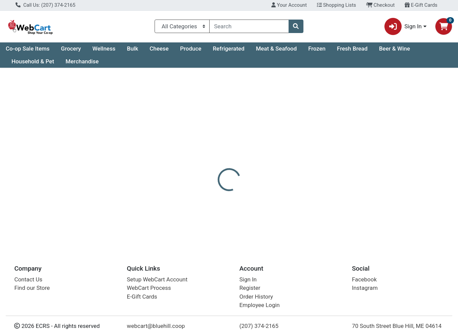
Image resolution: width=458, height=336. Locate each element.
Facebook (364, 279)
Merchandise (82, 61)
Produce (190, 48)
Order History (256, 296)
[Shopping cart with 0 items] (443, 26)
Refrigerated (228, 48)
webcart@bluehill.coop (156, 326)
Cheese (159, 48)
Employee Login (259, 305)
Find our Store (32, 287)
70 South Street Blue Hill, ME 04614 (397, 326)
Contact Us (28, 279)
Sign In (248, 279)
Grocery (71, 48)
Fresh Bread (352, 48)
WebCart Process (149, 287)
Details (209, 159)
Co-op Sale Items (28, 48)
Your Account (289, 5)
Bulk (132, 48)
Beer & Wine (394, 48)
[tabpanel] (324, 204)
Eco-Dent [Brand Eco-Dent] (273, 209)
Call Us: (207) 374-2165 (45, 5)
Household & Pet (32, 61)
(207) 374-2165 (258, 326)
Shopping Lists (336, 5)
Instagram (365, 287)
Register (249, 287)
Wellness (103, 48)
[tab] (209, 159)
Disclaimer (241, 159)
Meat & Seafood (276, 48)
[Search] (249, 26)
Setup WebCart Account (157, 279)
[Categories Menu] (182, 26)
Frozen (316, 48)
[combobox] (249, 26)
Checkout (380, 5)
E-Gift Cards (421, 5)
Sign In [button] (403, 26)
